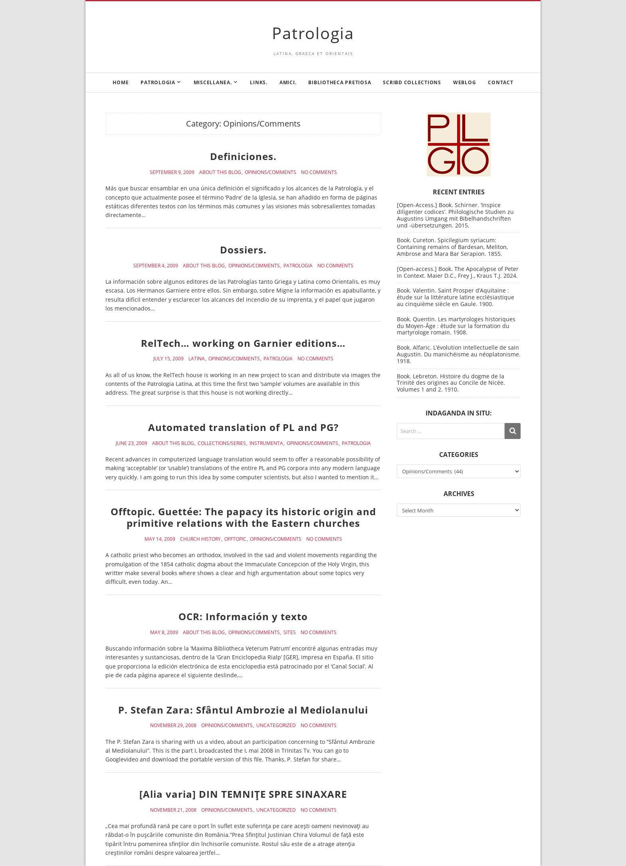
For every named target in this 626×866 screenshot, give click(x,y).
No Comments (319, 172)
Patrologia (313, 33)
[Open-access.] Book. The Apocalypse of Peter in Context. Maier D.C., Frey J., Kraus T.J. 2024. (458, 272)
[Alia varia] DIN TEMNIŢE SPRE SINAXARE (243, 794)
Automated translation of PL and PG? (243, 427)
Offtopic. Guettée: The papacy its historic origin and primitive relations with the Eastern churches (243, 517)
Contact (500, 82)
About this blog (220, 172)
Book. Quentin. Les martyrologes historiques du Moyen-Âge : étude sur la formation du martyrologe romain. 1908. (456, 325)
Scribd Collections (412, 82)
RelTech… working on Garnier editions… (243, 343)
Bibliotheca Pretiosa (339, 82)
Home (121, 82)
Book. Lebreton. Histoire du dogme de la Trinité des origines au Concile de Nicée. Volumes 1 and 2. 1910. (451, 382)
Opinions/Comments (270, 172)
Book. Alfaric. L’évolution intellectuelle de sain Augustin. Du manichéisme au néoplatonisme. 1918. (459, 354)
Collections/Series (222, 443)
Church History (200, 539)
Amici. (288, 82)
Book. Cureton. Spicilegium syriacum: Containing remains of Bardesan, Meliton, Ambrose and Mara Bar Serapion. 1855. (452, 246)
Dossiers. (243, 249)
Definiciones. (243, 156)
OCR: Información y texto (243, 616)
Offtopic (235, 539)
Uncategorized (276, 725)
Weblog (464, 82)
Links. (258, 82)
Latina (196, 359)
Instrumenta (266, 443)
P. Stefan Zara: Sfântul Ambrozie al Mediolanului (243, 709)
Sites (289, 632)
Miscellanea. (213, 82)
